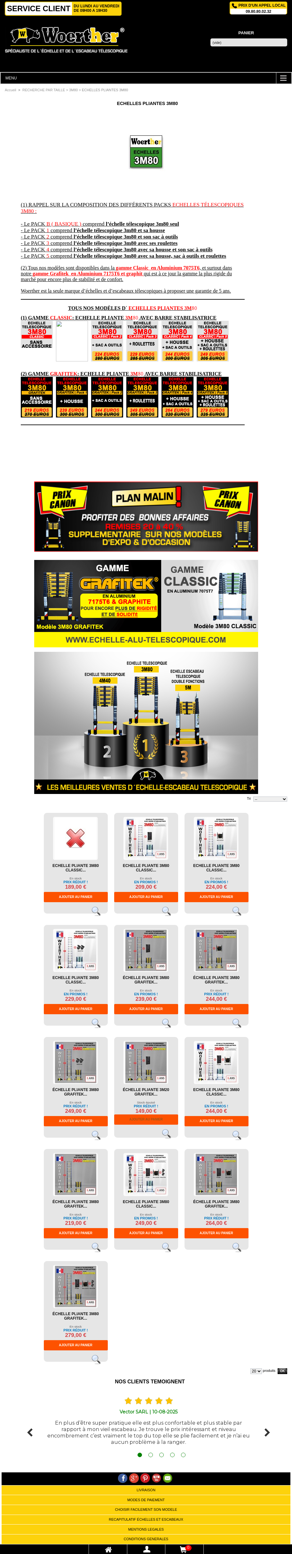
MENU (11, 78)
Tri (249, 798)
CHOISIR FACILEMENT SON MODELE (146, 1509)
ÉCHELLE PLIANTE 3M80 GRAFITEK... (146, 979)
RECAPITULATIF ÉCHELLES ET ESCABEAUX (146, 1519)
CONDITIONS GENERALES (146, 1539)
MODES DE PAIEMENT (146, 1500)
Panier (246, 32)
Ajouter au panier (75, 897)
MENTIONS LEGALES (146, 1529)
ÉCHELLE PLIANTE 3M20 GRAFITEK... (146, 1092)
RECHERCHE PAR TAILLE (43, 90)
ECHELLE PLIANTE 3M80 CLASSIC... (75, 867)
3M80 (73, 90)
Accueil (10, 90)
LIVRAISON (146, 1490)
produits (269, 1370)
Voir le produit (99, 914)
